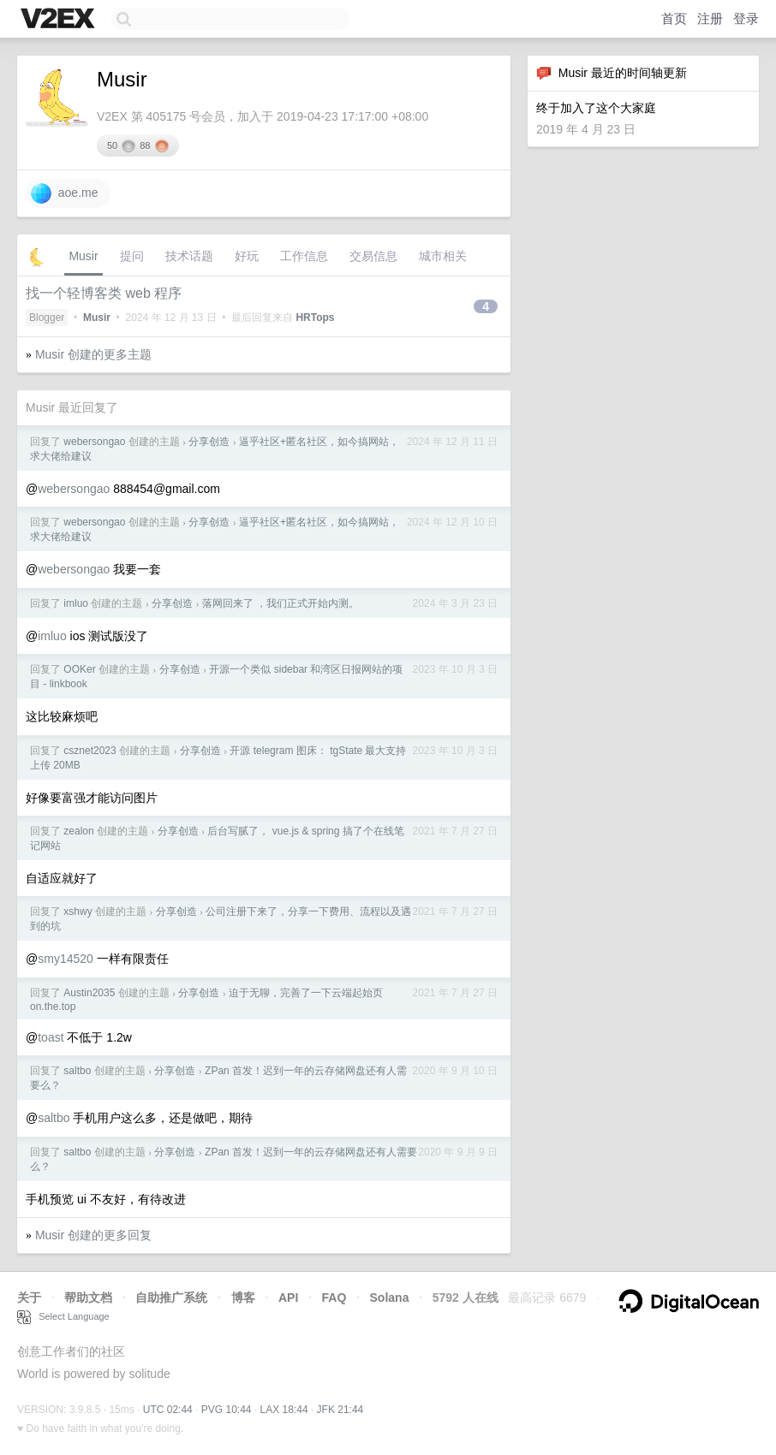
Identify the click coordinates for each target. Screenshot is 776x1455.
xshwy (77, 912)
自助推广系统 (171, 1297)
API (288, 1297)
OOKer (79, 669)
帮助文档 (88, 1297)
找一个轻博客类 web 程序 (104, 293)
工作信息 (304, 256)
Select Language (63, 1316)
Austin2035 (89, 993)
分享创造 (209, 442)
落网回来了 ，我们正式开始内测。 (280, 603)
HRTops (314, 318)
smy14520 (65, 958)
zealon (78, 831)
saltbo (77, 1071)
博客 (243, 1297)
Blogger (46, 318)
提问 (132, 256)
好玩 (247, 256)
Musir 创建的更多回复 (93, 1235)
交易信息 (373, 256)
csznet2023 (89, 751)
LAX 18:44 (284, 1410)
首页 (674, 18)
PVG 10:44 (226, 1410)
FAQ (334, 1297)
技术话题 (189, 256)
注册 (710, 18)
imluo (75, 603)
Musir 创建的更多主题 (93, 354)
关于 (29, 1297)
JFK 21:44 (340, 1410)
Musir (83, 256)
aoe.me (64, 193)
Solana (389, 1297)
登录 (746, 18)
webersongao (94, 442)
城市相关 (443, 256)
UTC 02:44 (168, 1410)
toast (50, 1037)
